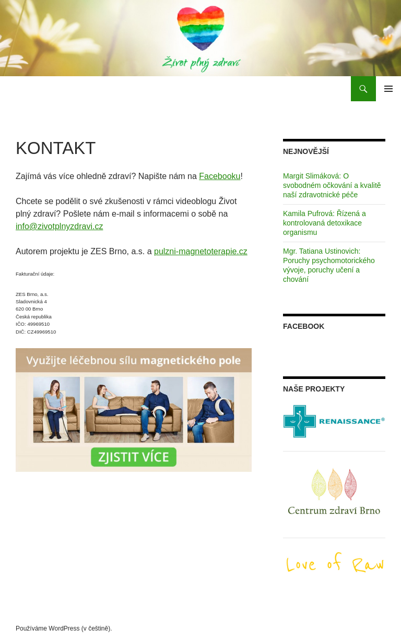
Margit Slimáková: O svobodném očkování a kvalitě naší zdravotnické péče (332, 185)
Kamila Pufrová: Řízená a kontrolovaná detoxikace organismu (324, 222)
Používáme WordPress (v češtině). (64, 628)
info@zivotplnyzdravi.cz (59, 226)
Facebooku (219, 176)
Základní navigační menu (388, 88)
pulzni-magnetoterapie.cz (200, 251)
